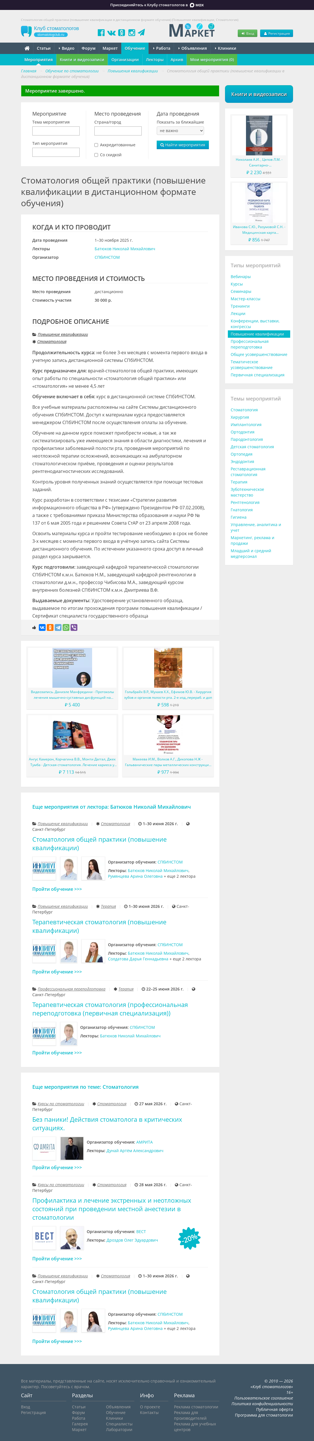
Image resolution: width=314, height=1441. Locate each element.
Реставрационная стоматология (248, 471)
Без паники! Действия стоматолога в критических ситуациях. (107, 1123)
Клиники (225, 48)
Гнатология (242, 509)
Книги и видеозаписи (82, 59)
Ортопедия (242, 454)
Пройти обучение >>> (57, 889)
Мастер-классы (245, 298)
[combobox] (56, 130)
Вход (247, 33)
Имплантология (246, 424)
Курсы (237, 284)
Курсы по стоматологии (61, 1103)
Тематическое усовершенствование (252, 364)
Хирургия (240, 417)
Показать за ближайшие (180, 122)
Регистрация (276, 33)
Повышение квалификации (63, 334)
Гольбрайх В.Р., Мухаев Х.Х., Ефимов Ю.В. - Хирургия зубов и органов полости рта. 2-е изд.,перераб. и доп (168, 694)
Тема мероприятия (51, 122)
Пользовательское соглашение (263, 1398)
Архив (177, 59)
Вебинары (241, 276)
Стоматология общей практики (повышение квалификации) (99, 843)
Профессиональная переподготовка (71, 989)
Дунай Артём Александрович (135, 1150)
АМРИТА (144, 1142)
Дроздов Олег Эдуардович (132, 1240)
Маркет (110, 48)
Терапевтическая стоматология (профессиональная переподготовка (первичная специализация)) (110, 1008)
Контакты (149, 1412)
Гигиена (239, 517)
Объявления (193, 48)
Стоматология (51, 341)
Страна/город (107, 122)
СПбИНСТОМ (107, 257)
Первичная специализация (258, 375)
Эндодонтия (242, 461)
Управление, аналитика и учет (256, 527)
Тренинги (240, 306)
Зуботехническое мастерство (247, 492)
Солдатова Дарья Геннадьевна (138, 959)
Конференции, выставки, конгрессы (255, 323)
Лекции (238, 313)
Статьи (44, 48)
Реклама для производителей (190, 1415)
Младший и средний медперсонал (251, 553)
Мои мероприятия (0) (212, 59)
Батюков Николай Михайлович (125, 248)
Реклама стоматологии (196, 1406)
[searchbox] (35, 131)
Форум (89, 48)
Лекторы (155, 59)
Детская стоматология (252, 446)
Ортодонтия (242, 432)
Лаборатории (119, 1429)
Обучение (135, 48)
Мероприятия (38, 59)
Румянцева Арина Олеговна (135, 876)
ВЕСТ (141, 1231)
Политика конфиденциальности (262, 1403)
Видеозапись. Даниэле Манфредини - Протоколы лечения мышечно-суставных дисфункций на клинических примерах (72, 694)
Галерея (80, 1424)
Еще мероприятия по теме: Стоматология (85, 1086)
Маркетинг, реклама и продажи (252, 540)
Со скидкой (111, 154)
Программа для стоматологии (264, 1415)
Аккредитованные (117, 144)
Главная (28, 71)
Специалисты (119, 1424)
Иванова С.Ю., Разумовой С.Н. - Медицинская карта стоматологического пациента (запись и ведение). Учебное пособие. (259, 229)
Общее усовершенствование (259, 354)
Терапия (108, 906)
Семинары (241, 291)
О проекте (150, 1406)
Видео (67, 48)
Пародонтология (247, 439)
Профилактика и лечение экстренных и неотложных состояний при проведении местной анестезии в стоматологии (111, 1209)
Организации (125, 59)
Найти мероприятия (182, 144)
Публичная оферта (274, 1409)
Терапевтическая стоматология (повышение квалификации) (99, 926)
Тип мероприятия (49, 143)
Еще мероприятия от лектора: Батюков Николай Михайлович (111, 806)
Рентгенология (245, 502)
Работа (161, 48)
